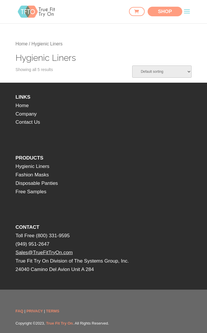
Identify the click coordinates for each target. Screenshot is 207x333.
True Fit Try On (59, 323)
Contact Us (27, 122)
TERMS (52, 311)
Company (26, 114)
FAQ (19, 311)
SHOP (165, 11)
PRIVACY (34, 311)
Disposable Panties (36, 183)
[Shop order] (162, 71)
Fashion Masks (32, 175)
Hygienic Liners (32, 166)
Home (21, 43)
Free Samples (30, 191)
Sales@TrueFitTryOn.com (43, 252)
